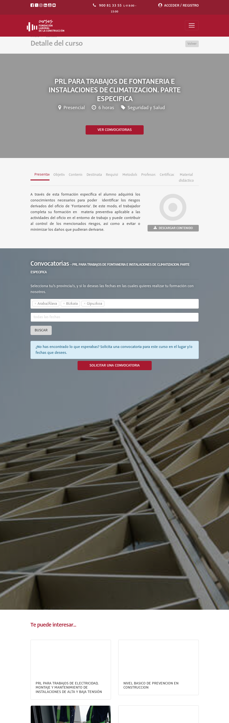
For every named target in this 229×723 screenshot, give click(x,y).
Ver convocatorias (115, 130)
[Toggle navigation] (192, 25)
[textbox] (114, 303)
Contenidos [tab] (75, 175)
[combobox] (114, 304)
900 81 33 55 (110, 5)
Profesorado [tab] (148, 175)
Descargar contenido (173, 228)
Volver (192, 43)
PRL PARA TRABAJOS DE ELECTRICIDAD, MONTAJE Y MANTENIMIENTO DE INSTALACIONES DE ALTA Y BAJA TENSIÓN (69, 687)
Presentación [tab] (42, 175)
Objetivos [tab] (59, 175)
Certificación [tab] (167, 175)
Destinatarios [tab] (94, 175)
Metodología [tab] (129, 175)
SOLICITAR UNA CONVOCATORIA (115, 365)
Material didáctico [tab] (186, 178)
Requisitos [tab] (112, 175)
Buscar (41, 330)
